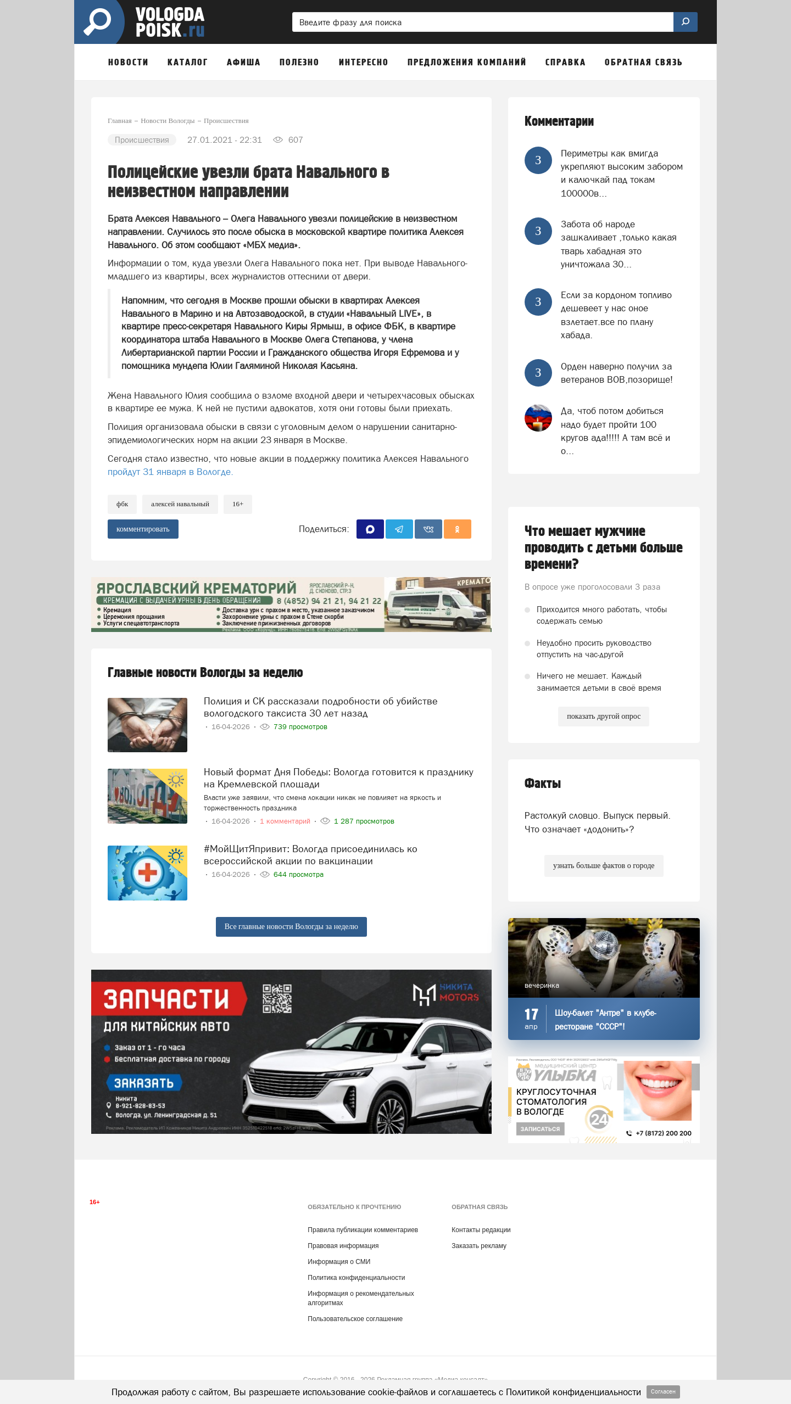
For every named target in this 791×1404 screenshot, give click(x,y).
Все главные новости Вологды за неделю (291, 926)
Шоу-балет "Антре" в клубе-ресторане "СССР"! (605, 1019)
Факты (543, 784)
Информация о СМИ (339, 1262)
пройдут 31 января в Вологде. (170, 471)
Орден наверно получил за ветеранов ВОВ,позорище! (617, 373)
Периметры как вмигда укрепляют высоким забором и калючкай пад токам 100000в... (622, 173)
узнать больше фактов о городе (603, 866)
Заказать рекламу (479, 1246)
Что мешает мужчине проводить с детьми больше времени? (604, 548)
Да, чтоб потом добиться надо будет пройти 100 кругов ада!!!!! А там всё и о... (615, 430)
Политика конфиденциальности (356, 1278)
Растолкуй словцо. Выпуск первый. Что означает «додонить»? (598, 822)
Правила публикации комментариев (363, 1230)
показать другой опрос (603, 716)
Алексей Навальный (180, 504)
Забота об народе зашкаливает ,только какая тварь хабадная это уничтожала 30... (619, 244)
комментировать (143, 529)
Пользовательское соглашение (355, 1319)
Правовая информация (343, 1246)
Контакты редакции (481, 1230)
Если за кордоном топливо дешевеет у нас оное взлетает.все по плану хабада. (616, 314)
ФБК (122, 504)
